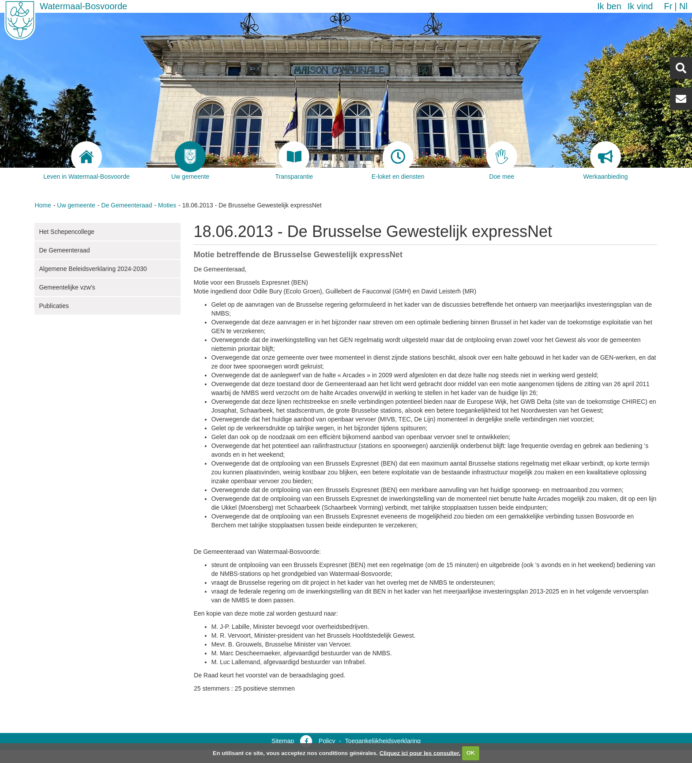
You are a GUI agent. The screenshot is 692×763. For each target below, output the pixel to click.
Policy (327, 740)
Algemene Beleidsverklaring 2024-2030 (93, 268)
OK (470, 752)
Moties (167, 205)
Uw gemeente (76, 205)
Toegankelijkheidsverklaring (383, 740)
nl (683, 6)
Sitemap (282, 740)
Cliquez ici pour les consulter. (420, 752)
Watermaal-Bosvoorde (83, 6)
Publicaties (54, 305)
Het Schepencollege (66, 231)
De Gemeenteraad (126, 205)
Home (42, 205)
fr (668, 6)
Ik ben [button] (609, 6)
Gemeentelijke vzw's (67, 287)
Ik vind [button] (640, 6)
